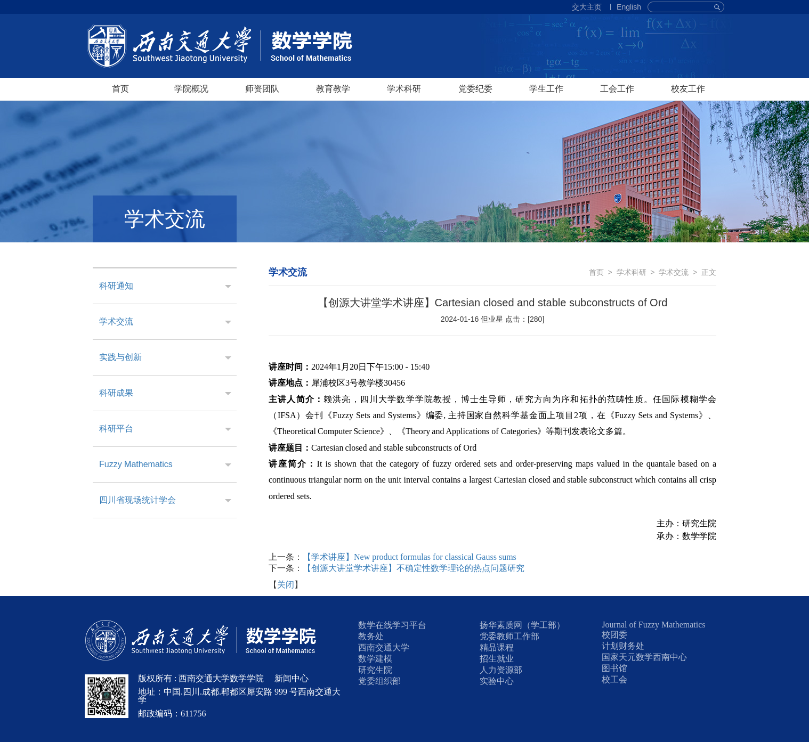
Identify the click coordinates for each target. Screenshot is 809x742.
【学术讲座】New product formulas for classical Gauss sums (409, 556)
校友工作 (688, 88)
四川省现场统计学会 (137, 499)
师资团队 (262, 88)
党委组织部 (379, 681)
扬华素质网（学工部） (522, 625)
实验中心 (497, 681)
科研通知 (116, 285)
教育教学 (333, 88)
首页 (120, 88)
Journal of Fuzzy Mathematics (653, 624)
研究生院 (375, 669)
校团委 (614, 634)
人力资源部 (501, 669)
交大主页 (587, 7)
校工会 (614, 679)
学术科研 (404, 88)
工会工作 (617, 88)
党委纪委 (475, 88)
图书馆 (614, 668)
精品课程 (497, 647)
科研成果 (116, 392)
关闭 (285, 584)
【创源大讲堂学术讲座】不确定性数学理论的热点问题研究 (413, 568)
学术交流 (116, 321)
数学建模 (375, 658)
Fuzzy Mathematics (136, 464)
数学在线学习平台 (392, 625)
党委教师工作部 (509, 636)
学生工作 (546, 88)
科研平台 (116, 428)
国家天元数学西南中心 (644, 657)
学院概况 (191, 88)
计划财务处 (623, 645)
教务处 (371, 636)
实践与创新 (120, 357)
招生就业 (497, 658)
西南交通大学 (383, 647)
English (629, 7)
